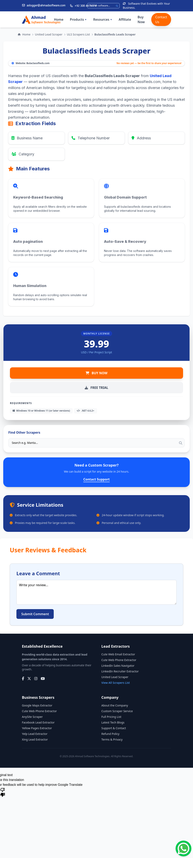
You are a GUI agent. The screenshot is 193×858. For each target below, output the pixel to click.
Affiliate (125, 19)
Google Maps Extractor (37, 705)
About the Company (114, 705)
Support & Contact (113, 728)
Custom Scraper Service (117, 711)
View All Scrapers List (115, 683)
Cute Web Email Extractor (118, 654)
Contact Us (161, 19)
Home (58, 19)
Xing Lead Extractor (35, 739)
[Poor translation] (2, 792)
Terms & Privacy (112, 739)
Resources (102, 19)
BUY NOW (96, 373)
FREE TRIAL (96, 387)
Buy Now (141, 19)
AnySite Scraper (32, 717)
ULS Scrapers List (78, 34)
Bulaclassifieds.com (37, 63)
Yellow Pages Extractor (37, 728)
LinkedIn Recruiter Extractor (120, 671)
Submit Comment (35, 614)
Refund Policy (110, 734)
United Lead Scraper (48, 34)
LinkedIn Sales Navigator (117, 666)
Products (78, 19)
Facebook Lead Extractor (38, 722)
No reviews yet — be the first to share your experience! (149, 63)
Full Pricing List (111, 717)
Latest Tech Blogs (112, 722)
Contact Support (96, 479)
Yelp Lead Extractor (34, 734)
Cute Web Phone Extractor (118, 660)
